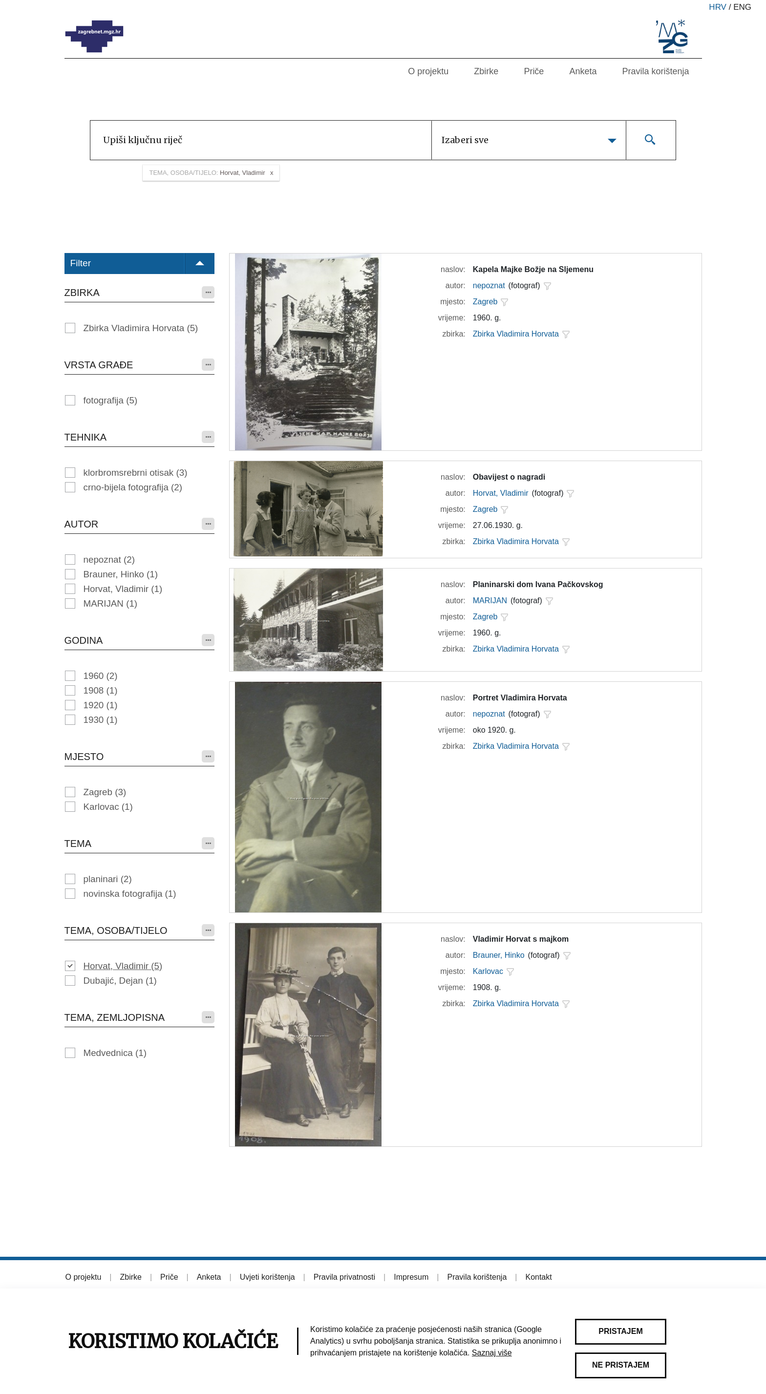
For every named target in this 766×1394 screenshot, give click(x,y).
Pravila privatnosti (344, 1277)
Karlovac (108, 807)
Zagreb (105, 792)
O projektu (428, 71)
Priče (534, 71)
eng (742, 7)
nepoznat (109, 559)
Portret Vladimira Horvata (520, 698)
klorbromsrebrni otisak (136, 472)
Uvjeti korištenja (267, 1277)
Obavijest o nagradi (509, 477)
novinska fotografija (130, 893)
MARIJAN (111, 603)
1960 (101, 676)
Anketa (582, 71)
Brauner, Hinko (121, 574)
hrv (717, 7)
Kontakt (538, 1277)
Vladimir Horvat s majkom (521, 939)
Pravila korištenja (655, 71)
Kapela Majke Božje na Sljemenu (533, 269)
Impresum (411, 1277)
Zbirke (486, 71)
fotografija (111, 400)
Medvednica (115, 1053)
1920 (101, 705)
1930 (101, 720)
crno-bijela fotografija (133, 487)
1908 (101, 690)
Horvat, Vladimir (123, 589)
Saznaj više (492, 1353)
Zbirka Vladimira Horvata (141, 328)
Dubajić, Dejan (120, 980)
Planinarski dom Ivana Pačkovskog (538, 584)
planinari (108, 879)
